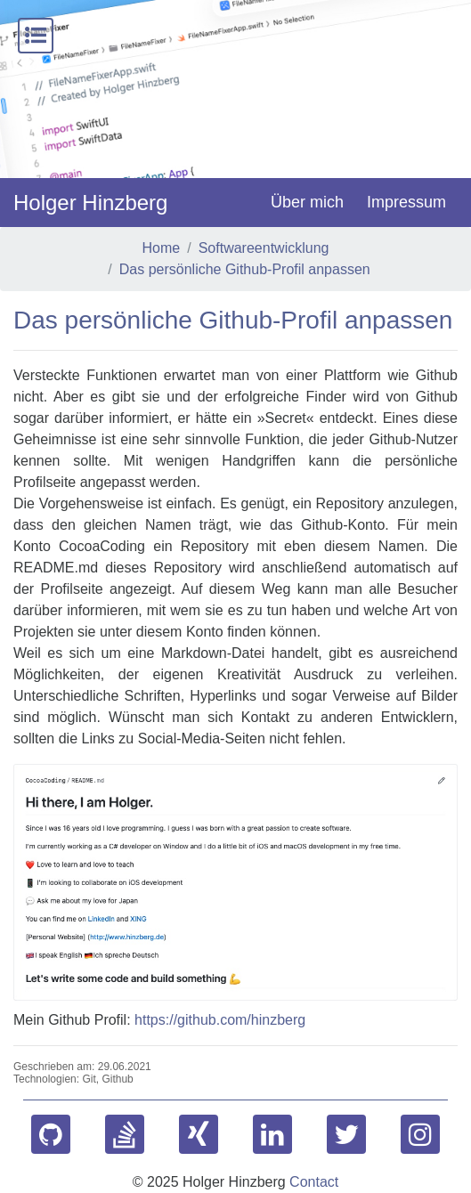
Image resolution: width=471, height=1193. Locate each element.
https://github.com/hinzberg (219, 1019)
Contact (313, 1181)
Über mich (307, 202)
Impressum (406, 202)
